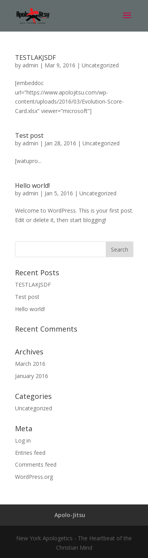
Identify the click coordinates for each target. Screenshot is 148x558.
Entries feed (30, 452)
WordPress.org (34, 476)
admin (30, 65)
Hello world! (32, 185)
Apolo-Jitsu (69, 515)
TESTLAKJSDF (35, 57)
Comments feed (35, 464)
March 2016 (30, 363)
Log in (23, 440)
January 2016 (31, 376)
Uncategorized (100, 65)
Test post (29, 135)
